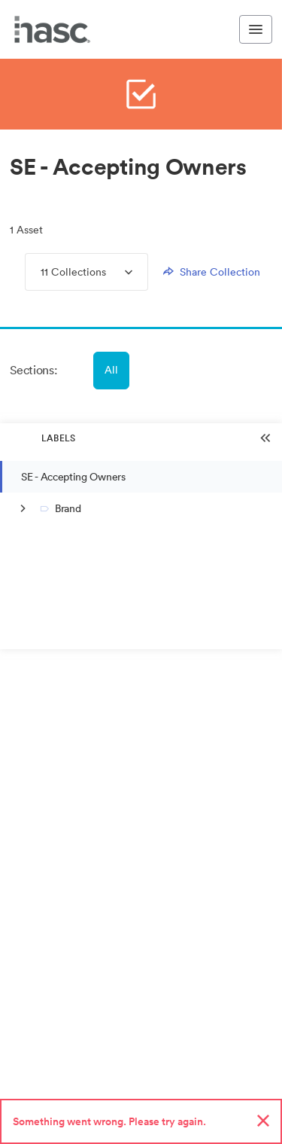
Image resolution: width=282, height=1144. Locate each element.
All (111, 370)
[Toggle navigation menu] (255, 29)
